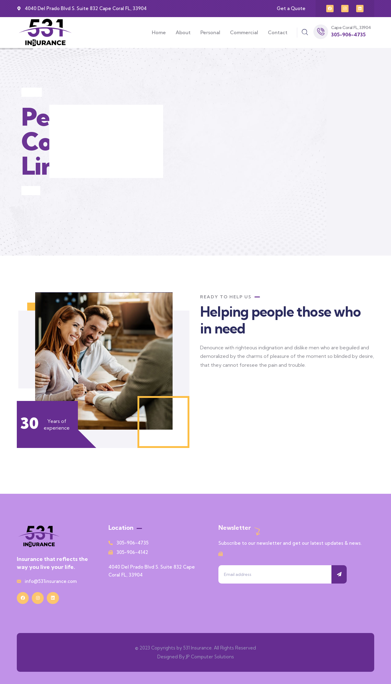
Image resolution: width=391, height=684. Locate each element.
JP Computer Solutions (210, 657)
